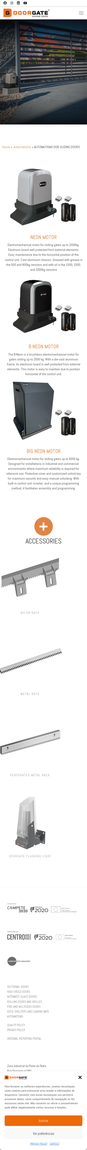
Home (6, 147)
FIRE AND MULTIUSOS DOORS (24, 1007)
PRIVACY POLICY (38, 1144)
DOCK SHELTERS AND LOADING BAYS (28, 1012)
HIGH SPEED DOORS (18, 992)
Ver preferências (43, 1133)
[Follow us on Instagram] (11, 3)
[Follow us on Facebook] (5, 3)
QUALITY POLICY (16, 1025)
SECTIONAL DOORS (18, 987)
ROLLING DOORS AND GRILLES (24, 1002)
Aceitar (43, 1120)
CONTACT (54, 1144)
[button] (80, 1077)
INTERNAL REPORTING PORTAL (24, 1039)
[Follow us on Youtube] (25, 3)
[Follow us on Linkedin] (18, 3)
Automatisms (22, 147)
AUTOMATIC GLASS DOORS (22, 997)
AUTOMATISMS (15, 1016)
